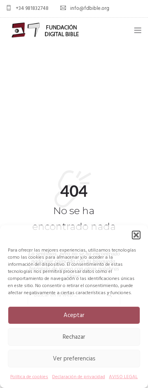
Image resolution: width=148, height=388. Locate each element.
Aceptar (74, 315)
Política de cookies (29, 377)
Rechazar (74, 337)
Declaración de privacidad (78, 377)
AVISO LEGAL (123, 377)
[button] (136, 235)
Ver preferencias (74, 359)
